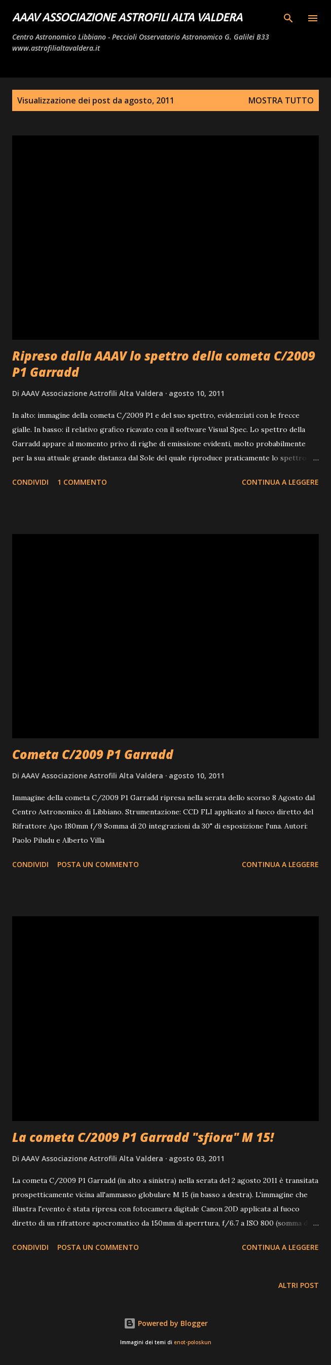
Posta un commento (98, 864)
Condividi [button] (30, 482)
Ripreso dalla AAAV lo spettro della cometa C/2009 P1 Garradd (163, 363)
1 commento (82, 482)
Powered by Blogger (166, 1323)
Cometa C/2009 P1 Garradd (92, 754)
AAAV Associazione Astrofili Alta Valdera (127, 18)
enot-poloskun (192, 1342)
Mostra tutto (281, 100)
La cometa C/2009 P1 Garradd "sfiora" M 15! (143, 1137)
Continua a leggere (280, 482)
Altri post (298, 1285)
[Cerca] (288, 18)
